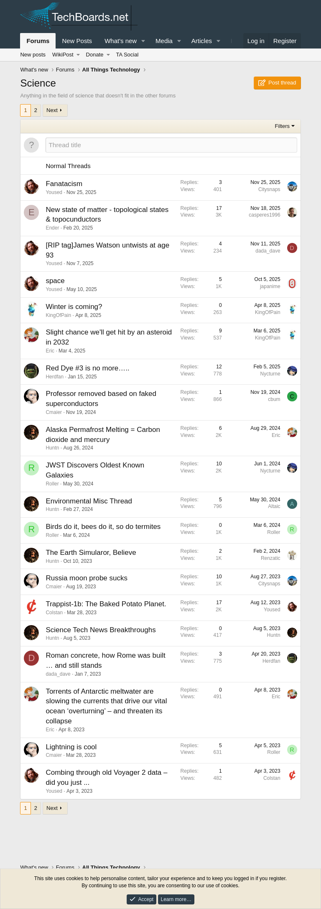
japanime (270, 286)
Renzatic (270, 558)
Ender (52, 228)
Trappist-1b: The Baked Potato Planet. (106, 604)
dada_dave (267, 251)
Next (52, 110)
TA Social (127, 54)
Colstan (54, 612)
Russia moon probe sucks (86, 578)
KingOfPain (58, 315)
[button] (143, 41)
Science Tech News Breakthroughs (100, 630)
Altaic (274, 506)
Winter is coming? (74, 307)
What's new (120, 40)
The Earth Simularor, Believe (91, 553)
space (55, 281)
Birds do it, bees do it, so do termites (103, 527)
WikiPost (63, 54)
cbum (274, 399)
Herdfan (55, 377)
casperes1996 (264, 215)
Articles (201, 40)
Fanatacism (64, 184)
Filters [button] (282, 126)
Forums (37, 40)
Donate (95, 54)
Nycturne (270, 374)
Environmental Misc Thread (89, 501)
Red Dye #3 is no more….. (87, 368)
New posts (33, 54)
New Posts (77, 40)
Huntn (52, 448)
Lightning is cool (71, 747)
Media (164, 40)
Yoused (54, 192)
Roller (52, 484)
